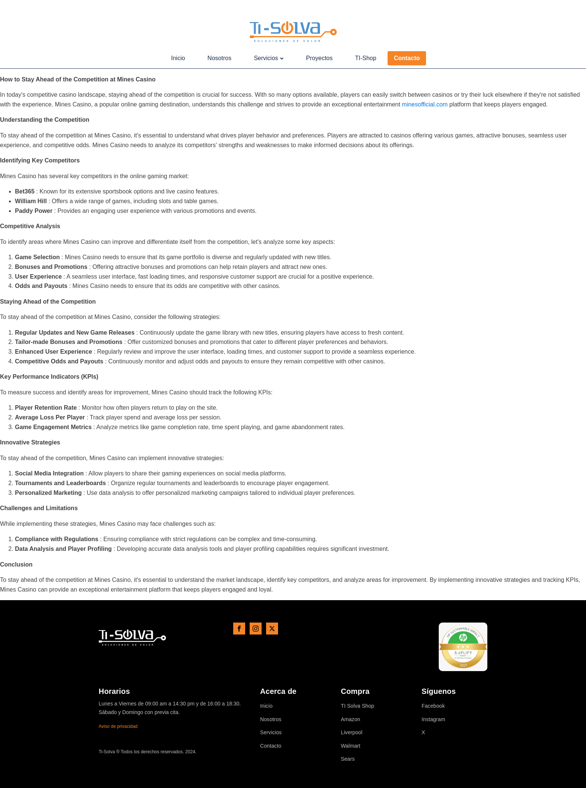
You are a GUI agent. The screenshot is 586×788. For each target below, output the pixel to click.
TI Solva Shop (357, 706)
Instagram (433, 719)
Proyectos (319, 58)
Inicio (178, 58)
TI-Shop (365, 58)
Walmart (350, 746)
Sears (348, 759)
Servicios (269, 58)
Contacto (407, 58)
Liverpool (352, 732)
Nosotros (219, 58)
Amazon (350, 719)
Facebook (433, 706)
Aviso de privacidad (118, 726)
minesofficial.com (424, 104)
